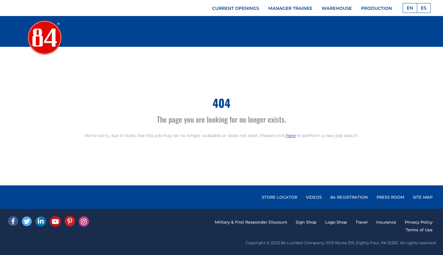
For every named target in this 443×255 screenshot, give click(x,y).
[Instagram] (84, 221)
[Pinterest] (70, 221)
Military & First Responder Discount (251, 222)
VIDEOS (314, 197)
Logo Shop (336, 222)
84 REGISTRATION (349, 197)
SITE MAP (423, 197)
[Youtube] (55, 221)
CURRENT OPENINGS (235, 8)
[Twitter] (27, 221)
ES (423, 8)
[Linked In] (40, 221)
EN (410, 8)
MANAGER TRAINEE (290, 8)
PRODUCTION (376, 8)
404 (221, 103)
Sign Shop (306, 222)
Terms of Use (419, 229)
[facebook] (13, 221)
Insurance (386, 222)
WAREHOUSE (337, 8)
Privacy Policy (419, 222)
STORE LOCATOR (279, 197)
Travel (362, 222)
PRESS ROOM (390, 197)
